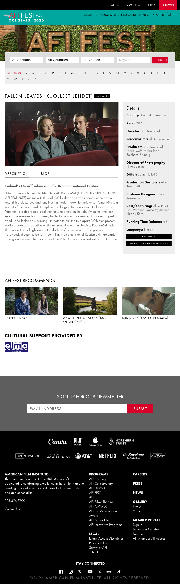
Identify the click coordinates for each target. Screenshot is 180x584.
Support (168, 5)
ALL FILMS (14, 73)
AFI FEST (95, 492)
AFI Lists (94, 497)
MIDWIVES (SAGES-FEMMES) (145, 318)
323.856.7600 (15, 500)
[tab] (17, 173)
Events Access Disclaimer (106, 538)
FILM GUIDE (149, 236)
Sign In (137, 524)
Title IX (93, 552)
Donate (138, 533)
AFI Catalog (97, 479)
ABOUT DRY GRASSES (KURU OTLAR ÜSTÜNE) (86, 320)
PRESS (138, 483)
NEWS (138, 492)
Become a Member (146, 529)
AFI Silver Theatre (101, 501)
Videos (137, 511)
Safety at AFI (98, 547)
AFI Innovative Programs (105, 524)
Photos (137, 506)
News (147, 15)
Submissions (109, 15)
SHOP (151, 5)
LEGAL (94, 533)
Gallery (159, 15)
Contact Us (12, 508)
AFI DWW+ (97, 488)
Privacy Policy (98, 543)
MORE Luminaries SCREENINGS (149, 243)
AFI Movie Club (100, 520)
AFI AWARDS (98, 506)
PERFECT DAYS (16, 318)
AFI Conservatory (101, 483)
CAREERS (140, 474)
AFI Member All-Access (149, 538)
